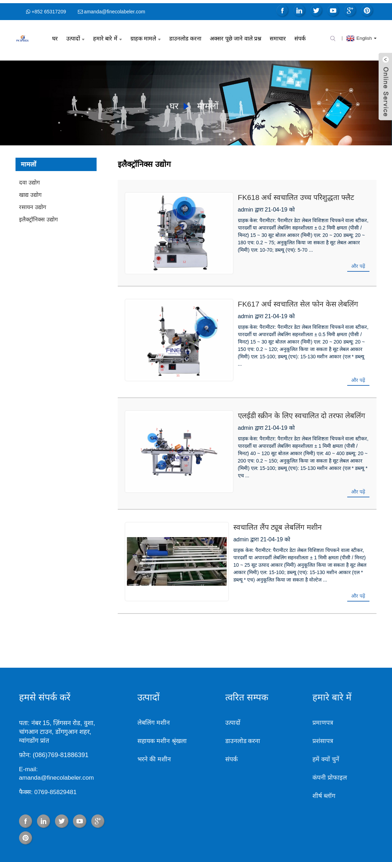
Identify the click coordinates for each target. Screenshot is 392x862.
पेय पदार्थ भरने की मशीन (77, 846)
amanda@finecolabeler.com (114, 8)
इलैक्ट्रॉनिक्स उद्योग (38, 216)
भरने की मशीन (129, 716)
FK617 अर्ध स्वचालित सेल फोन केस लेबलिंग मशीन (268, 291)
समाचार (278, 35)
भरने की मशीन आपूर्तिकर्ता (311, 846)
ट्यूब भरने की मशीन (218, 846)
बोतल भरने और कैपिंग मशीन (129, 846)
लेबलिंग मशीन (128, 680)
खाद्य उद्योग (30, 192)
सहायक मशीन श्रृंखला (137, 698)
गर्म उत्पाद (231, 838)
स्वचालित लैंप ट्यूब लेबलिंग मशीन (245, 492)
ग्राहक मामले (145, 35)
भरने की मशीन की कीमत (262, 846)
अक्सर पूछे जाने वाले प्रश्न (235, 35)
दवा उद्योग (29, 179)
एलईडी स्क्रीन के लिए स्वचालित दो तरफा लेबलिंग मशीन (272, 387)
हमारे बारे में (107, 35)
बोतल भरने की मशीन (177, 846)
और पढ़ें (358, 255)
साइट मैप (251, 838)
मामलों (209, 102)
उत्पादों (75, 35)
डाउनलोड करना (185, 35)
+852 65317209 (48, 8)
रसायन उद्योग (32, 204)
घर (55, 35)
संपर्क (300, 35)
